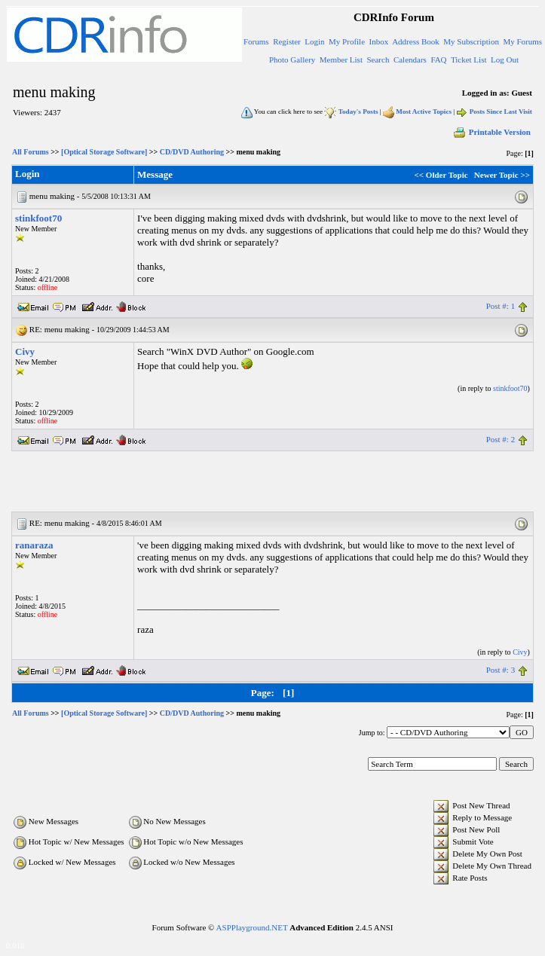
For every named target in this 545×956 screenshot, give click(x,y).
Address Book (415, 41)
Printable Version (491, 131)
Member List (341, 59)
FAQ (438, 59)
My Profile (347, 41)
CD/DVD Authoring (192, 152)
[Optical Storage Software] (104, 152)
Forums (256, 41)
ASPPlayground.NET (252, 927)
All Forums (30, 152)
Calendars (410, 59)
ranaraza (34, 545)
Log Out (505, 59)
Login (314, 41)
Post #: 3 (501, 669)
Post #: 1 (501, 305)
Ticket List (469, 59)
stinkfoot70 (38, 218)
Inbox (379, 41)
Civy (25, 351)
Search (377, 59)
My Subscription (471, 41)
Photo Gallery (292, 59)
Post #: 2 (501, 439)
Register (287, 41)
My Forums (522, 41)
